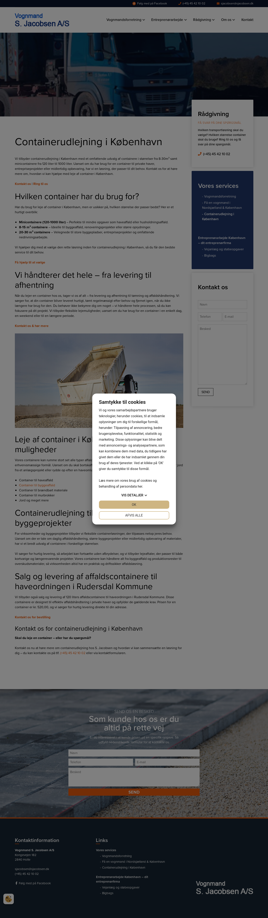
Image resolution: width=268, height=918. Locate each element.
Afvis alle (134, 515)
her (140, 486)
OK (134, 505)
